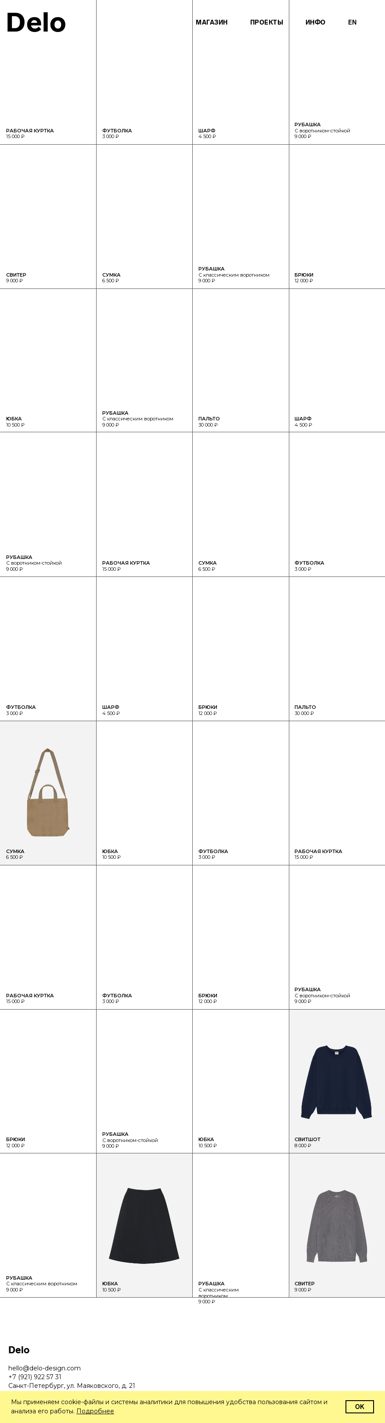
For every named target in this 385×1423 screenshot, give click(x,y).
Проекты (267, 22)
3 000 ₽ (117, 999)
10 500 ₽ (111, 1287)
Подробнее (95, 1411)
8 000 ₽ (307, 1142)
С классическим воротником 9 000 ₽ (41, 1284)
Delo (36, 22)
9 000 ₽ (305, 1287)
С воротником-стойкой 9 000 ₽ (130, 1140)
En (352, 22)
